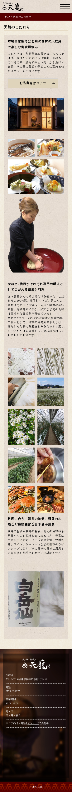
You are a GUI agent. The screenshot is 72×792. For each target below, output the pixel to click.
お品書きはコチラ (32, 83)
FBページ (33, 723)
